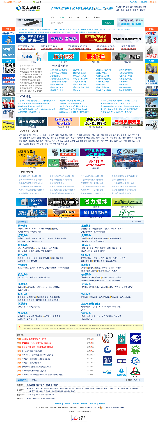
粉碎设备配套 (36, 232)
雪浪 (37, 141)
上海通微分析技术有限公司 (30, 176)
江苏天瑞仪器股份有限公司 (92, 180)
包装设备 (23, 284)
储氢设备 (93, 297)
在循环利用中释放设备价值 (29, 112)
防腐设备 (82, 32)
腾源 (102, 141)
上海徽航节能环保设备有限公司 (63, 193)
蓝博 (120, 141)
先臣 (20, 135)
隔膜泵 (42, 32)
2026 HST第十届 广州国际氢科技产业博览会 (37, 355)
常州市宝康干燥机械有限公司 (31, 180)
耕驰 (93, 141)
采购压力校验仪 (102, 87)
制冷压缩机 (86, 258)
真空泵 (36, 32)
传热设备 (23, 255)
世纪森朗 (80, 138)
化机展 (109, 8)
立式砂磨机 (44, 328)
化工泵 (94, 307)
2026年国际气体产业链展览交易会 (34, 371)
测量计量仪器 (55, 297)
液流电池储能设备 (90, 303)
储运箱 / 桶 (116, 248)
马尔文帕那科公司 (57, 183)
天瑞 (138, 141)
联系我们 (93, 404)
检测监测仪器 (42, 297)
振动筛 (42, 29)
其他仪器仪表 (40, 300)
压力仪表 (21, 300)
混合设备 (86, 225)
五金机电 (39, 316)
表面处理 (21, 319)
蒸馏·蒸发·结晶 (57, 258)
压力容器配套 (46, 251)
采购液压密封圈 (125, 70)
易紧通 (128, 10)
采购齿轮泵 (55, 76)
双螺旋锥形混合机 (106, 325)
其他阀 (114, 271)
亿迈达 (97, 138)
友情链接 (102, 404)
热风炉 (32, 268)
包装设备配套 (23, 290)
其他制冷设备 (98, 261)
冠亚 (44, 135)
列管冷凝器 (86, 328)
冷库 (83, 261)
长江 (133, 141)
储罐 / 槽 (84, 248)
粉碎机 (21, 32)
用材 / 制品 (85, 316)
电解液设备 (86, 307)
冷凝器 (90, 29)
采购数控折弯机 (125, 79)
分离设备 (23, 235)
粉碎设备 (23, 225)
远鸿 (111, 138)
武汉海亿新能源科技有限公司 (31, 183)
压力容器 (71, 29)
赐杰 (115, 138)
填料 (136, 7)
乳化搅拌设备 (97, 229)
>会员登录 (134, 2)
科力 (52, 135)
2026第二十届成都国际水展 (31, 363)
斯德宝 (39, 138)
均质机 (106, 229)
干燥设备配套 (63, 268)
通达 (93, 135)
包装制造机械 (41, 287)
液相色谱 (61, 32)
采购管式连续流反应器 (59, 79)
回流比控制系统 (33, 307)
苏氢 (44, 138)
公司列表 (56, 8)
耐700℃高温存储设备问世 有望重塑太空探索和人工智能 (124, 101)
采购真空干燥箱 (125, 76)
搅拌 (132, 7)
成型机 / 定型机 (87, 287)
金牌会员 (58, 404)
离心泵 (84, 268)
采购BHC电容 (101, 73)
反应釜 (64, 29)
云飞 (133, 135)
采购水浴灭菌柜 (56, 87)
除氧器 (44, 248)
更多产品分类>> (137, 222)
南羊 (110, 135)
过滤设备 (49, 238)
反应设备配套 (99, 241)
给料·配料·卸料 (101, 280)
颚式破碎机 (27, 328)
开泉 (111, 141)
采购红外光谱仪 (56, 84)
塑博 (139, 138)
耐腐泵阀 (48, 32)
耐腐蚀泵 (102, 307)
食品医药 (21, 316)
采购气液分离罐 (102, 76)
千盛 (20, 138)
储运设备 (86, 245)
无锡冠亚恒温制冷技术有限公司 (32, 190)
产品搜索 (108, 23)
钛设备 (96, 29)
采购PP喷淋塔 (125, 87)
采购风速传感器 (79, 73)
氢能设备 (86, 294)
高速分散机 (130, 325)
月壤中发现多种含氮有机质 (70, 103)
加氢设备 (114, 297)
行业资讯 (78, 8)
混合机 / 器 (85, 229)
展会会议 (100, 8)
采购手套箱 (123, 84)
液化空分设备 (60, 238)
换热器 (85, 29)
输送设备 (86, 274)
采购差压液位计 (79, 82)
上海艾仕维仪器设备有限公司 (124, 190)
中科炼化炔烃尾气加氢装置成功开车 (115, 103)
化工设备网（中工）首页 (12, 2)
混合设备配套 (99, 232)
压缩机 (105, 277)
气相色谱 (55, 32)
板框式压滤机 (77, 325)
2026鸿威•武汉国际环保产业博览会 (34, 339)
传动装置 (117, 316)
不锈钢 (96, 32)
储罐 (144, 7)
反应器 (84, 238)
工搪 (102, 135)
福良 (135, 138)
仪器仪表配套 (53, 300)
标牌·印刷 (31, 287)
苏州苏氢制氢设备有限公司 (92, 183)
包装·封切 (22, 287)
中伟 (125, 141)
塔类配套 (33, 277)
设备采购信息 (60, 65)
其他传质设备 (44, 277)
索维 (46, 144)
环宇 (50, 144)
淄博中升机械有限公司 (121, 180)
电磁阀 (101, 271)
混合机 (108, 29)
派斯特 (29, 135)
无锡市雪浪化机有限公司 (30, 85)
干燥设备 (53, 29)
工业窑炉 (21, 261)
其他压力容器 (34, 251)
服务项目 (153, 2)
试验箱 (67, 32)
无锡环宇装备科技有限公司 (31, 72)
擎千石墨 (64, 144)
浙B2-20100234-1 (92, 408)
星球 (66, 135)
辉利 (57, 135)
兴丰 (106, 141)
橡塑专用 (30, 316)
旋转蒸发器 (78, 328)
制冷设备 (86, 255)
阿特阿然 (62, 138)
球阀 (88, 271)
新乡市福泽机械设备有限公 (31, 80)
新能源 (142, 10)
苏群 (42, 144)
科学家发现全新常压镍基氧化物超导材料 (35, 103)
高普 (71, 135)
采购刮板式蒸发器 (126, 73)
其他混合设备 (86, 232)
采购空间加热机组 (103, 90)
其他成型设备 (114, 287)
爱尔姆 (119, 135)
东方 (67, 138)
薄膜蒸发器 (95, 328)
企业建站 (84, 404)
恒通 (137, 135)
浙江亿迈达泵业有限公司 (122, 193)
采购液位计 (77, 90)
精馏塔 (76, 29)
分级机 (55, 229)
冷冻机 (101, 258)
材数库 (135, 10)
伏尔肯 (62, 135)
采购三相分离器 (79, 76)
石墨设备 (102, 29)
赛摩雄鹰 (86, 135)
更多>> (34, 380)
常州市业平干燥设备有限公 (31, 74)
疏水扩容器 (22, 251)
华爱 (98, 135)
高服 (20, 141)
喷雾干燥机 (40, 325)
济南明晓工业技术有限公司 (31, 91)
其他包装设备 (54, 287)
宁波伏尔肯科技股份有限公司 (93, 193)
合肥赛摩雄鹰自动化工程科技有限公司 (127, 176)
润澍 (56, 138)
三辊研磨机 (53, 328)
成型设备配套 (127, 287)
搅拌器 (118, 29)
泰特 (57, 141)
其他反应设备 (86, 241)
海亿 (129, 135)
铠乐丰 (33, 138)
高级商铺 (75, 404)
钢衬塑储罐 (58, 325)
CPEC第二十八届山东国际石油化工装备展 (36, 343)
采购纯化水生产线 (80, 79)
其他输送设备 (114, 280)
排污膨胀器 (53, 248)
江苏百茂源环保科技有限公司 (93, 186)
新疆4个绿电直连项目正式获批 (71, 101)
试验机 (76, 32)
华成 (102, 138)
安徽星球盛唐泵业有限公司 (61, 180)
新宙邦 (116, 141)
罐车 (109, 248)
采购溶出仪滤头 (79, 84)
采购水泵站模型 (125, 90)
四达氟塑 (87, 138)
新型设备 (23, 303)
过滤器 (37, 29)
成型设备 (86, 284)
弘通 (124, 135)
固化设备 (40, 268)
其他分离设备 (36, 241)
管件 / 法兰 (96, 316)
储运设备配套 (99, 251)
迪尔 (89, 141)
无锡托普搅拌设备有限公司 (31, 77)
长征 (61, 141)
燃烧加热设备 (44, 258)
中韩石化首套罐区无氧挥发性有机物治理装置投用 (121, 109)
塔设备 (21, 277)
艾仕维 (32, 144)
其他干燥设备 (50, 268)
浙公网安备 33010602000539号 (111, 408)
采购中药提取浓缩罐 (58, 73)
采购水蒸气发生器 (103, 70)
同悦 (106, 135)
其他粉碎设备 (23, 232)
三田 (34, 135)
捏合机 (113, 29)
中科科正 (48, 141)
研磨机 (34, 229)
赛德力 (25, 141)
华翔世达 (130, 138)
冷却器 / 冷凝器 (31, 258)
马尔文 (73, 138)
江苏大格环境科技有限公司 (92, 176)
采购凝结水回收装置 (58, 70)
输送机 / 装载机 (115, 277)
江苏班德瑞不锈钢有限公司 (30, 186)
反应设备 (86, 235)
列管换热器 (103, 328)
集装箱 (103, 248)
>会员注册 (143, 2)
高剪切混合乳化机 (119, 325)
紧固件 (29, 319)
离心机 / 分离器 (24, 238)
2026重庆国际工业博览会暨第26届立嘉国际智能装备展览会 (42, 375)
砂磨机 (41, 229)
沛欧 (37, 144)
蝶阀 (83, 271)
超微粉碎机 (61, 328)
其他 (35, 319)
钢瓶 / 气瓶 (94, 248)
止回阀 (94, 271)
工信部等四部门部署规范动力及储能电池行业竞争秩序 (40, 101)
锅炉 (20, 248)
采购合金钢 (100, 84)
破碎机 (48, 229)
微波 (140, 7)
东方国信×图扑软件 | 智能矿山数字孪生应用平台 (120, 106)
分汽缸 (38, 248)
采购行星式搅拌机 (103, 79)
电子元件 (56, 316)
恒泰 (80, 135)
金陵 (81, 141)
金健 (129, 141)
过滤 (127, 7)
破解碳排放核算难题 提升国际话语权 (74, 112)
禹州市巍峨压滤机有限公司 (31, 88)
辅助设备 (86, 313)
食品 (122, 10)
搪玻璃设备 (90, 32)
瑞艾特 (39, 135)
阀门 (119, 307)
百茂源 (66, 141)
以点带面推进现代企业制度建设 (31, 106)
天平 (72, 32)
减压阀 (108, 271)
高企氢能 (26, 144)
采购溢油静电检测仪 (58, 82)
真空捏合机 (139, 325)
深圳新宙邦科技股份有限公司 (124, 186)
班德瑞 (72, 141)
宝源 (77, 141)
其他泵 (118, 268)
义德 (48, 135)
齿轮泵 (104, 268)
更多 (98, 335)
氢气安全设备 (125, 297)
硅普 (20, 144)
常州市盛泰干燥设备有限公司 (62, 176)
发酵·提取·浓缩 (115, 238)
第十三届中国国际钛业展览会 (32, 351)
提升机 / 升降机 (87, 280)
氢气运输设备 (104, 297)
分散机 (113, 229)
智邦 (85, 141)
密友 (52, 138)
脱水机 (47, 29)
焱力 (120, 138)
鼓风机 (98, 277)
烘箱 (20, 268)
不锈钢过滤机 (87, 325)
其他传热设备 (32, 261)
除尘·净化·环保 (24, 241)
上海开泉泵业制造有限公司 (31, 69)
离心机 (118, 7)
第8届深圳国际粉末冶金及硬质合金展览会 (36, 367)
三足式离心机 (67, 325)
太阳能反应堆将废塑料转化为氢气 (73, 106)
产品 (135, 380)
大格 (58, 144)
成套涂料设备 (29, 32)
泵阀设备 (86, 264)
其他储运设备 (86, 251)
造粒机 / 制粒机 (101, 287)
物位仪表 (30, 300)
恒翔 (24, 135)
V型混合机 (96, 325)
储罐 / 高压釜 (28, 248)
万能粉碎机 (69, 328)
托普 (124, 138)
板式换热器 (111, 328)
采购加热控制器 (102, 82)
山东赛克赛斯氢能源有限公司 (62, 186)
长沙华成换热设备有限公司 (123, 183)
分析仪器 (21, 297)
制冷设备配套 (111, 261)
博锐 (54, 144)
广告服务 (67, 404)
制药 (117, 10)
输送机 (123, 29)
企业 (139, 380)
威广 (41, 141)
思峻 (114, 135)
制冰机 (89, 261)
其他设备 (23, 313)
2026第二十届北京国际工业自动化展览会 (36, 359)
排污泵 (91, 268)
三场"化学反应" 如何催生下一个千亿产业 (117, 112)
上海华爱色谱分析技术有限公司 (63, 190)
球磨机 (21, 229)
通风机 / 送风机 (87, 277)
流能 (93, 138)
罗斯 (28, 138)
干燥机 (59, 29)
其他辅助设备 (86, 319)
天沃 (53, 141)
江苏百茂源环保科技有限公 (31, 83)
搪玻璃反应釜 (48, 325)
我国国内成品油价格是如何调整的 (73, 109)
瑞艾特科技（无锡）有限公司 (31, 193)
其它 (83, 310)
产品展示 (67, 8)
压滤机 (26, 29)
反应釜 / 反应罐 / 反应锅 (98, 238)
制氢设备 (85, 297)
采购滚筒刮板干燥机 (81, 87)
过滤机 (32, 29)
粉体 (123, 7)
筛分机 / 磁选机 (38, 238)
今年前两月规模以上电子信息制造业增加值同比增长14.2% (42, 109)
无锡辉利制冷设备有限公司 (92, 190)
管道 (114, 307)
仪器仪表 (23, 294)
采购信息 (89, 8)
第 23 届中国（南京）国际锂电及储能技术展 (37, 347)
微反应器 (21, 307)
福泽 (98, 141)
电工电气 (47, 316)
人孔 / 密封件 (107, 316)
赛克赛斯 (31, 141)
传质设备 (23, 274)
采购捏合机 (123, 82)
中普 (107, 138)
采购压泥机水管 (56, 90)
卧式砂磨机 (36, 328)
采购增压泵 (77, 70)
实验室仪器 (31, 297)
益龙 (48, 138)
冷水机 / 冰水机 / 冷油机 (115, 258)
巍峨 (24, 138)
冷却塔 (94, 258)
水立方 (76, 135)
